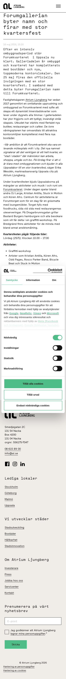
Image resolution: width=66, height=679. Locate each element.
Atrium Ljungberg (36, 99)
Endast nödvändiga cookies (32, 405)
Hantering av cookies (14, 670)
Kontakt (9, 592)
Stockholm (11, 486)
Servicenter (12, 586)
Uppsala (10, 505)
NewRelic (26, 313)
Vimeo (37, 313)
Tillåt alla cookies (33, 383)
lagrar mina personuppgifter (27, 633)
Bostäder (10, 533)
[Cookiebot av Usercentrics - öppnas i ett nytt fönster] (47, 270)
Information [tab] (33, 280)
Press (8, 574)
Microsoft (53, 313)
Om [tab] (54, 280)
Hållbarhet (11, 539)
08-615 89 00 (13, 448)
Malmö (9, 499)
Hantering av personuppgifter (19, 666)
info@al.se (11, 453)
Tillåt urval (33, 394)
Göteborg (11, 493)
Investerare (11, 568)
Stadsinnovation (14, 546)
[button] (59, 6)
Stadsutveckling (14, 527)
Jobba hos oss (14, 580)
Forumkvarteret (12, 189)
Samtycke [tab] (12, 280)
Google (13, 313)
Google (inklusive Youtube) (41, 325)
